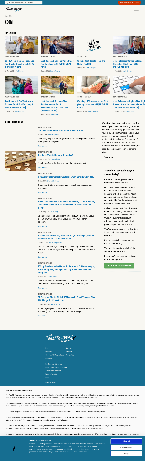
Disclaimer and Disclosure (54, 364)
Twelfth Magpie (129, 3)
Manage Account (51, 382)
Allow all (126, 434)
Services (69, 348)
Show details (117, 457)
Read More (108, 157)
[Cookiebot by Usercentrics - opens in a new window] (14, 456)
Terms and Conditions (53, 371)
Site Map (69, 351)
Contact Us (70, 355)
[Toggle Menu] (136, 9)
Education (48, 351)
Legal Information (51, 374)
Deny (126, 447)
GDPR (47, 377)
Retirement (49, 358)
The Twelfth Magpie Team (54, 355)
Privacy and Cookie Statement (56, 367)
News (47, 348)
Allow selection (126, 441)
